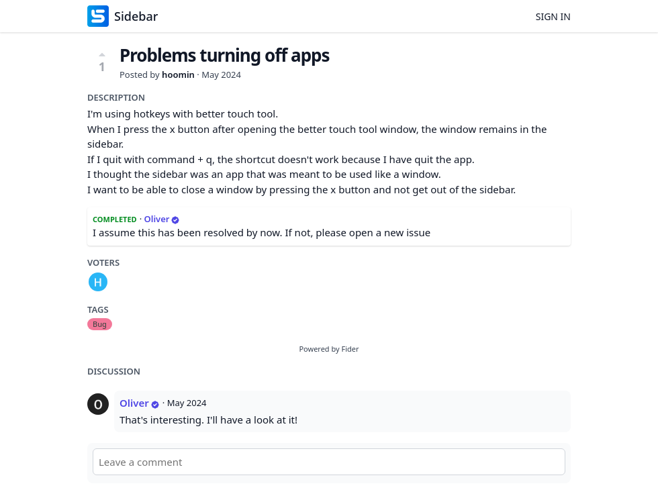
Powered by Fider (329, 349)
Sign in (553, 16)
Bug (100, 324)
